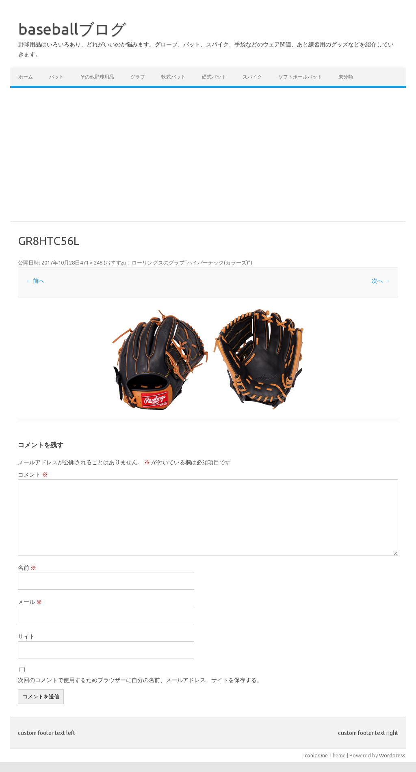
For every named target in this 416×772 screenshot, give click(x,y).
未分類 (345, 76)
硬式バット (214, 76)
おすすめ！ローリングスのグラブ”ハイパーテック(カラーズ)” (178, 262)
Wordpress (392, 755)
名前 (27, 567)
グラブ (137, 76)
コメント (33, 474)
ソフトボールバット (300, 76)
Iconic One (315, 755)
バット (56, 76)
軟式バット (173, 76)
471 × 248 (91, 262)
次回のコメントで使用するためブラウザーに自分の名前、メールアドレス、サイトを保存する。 (140, 680)
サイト (26, 636)
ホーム (25, 76)
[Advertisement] (208, 155)
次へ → (381, 281)
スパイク (252, 76)
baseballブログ (72, 28)
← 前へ (35, 281)
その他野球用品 (97, 76)
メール (30, 602)
